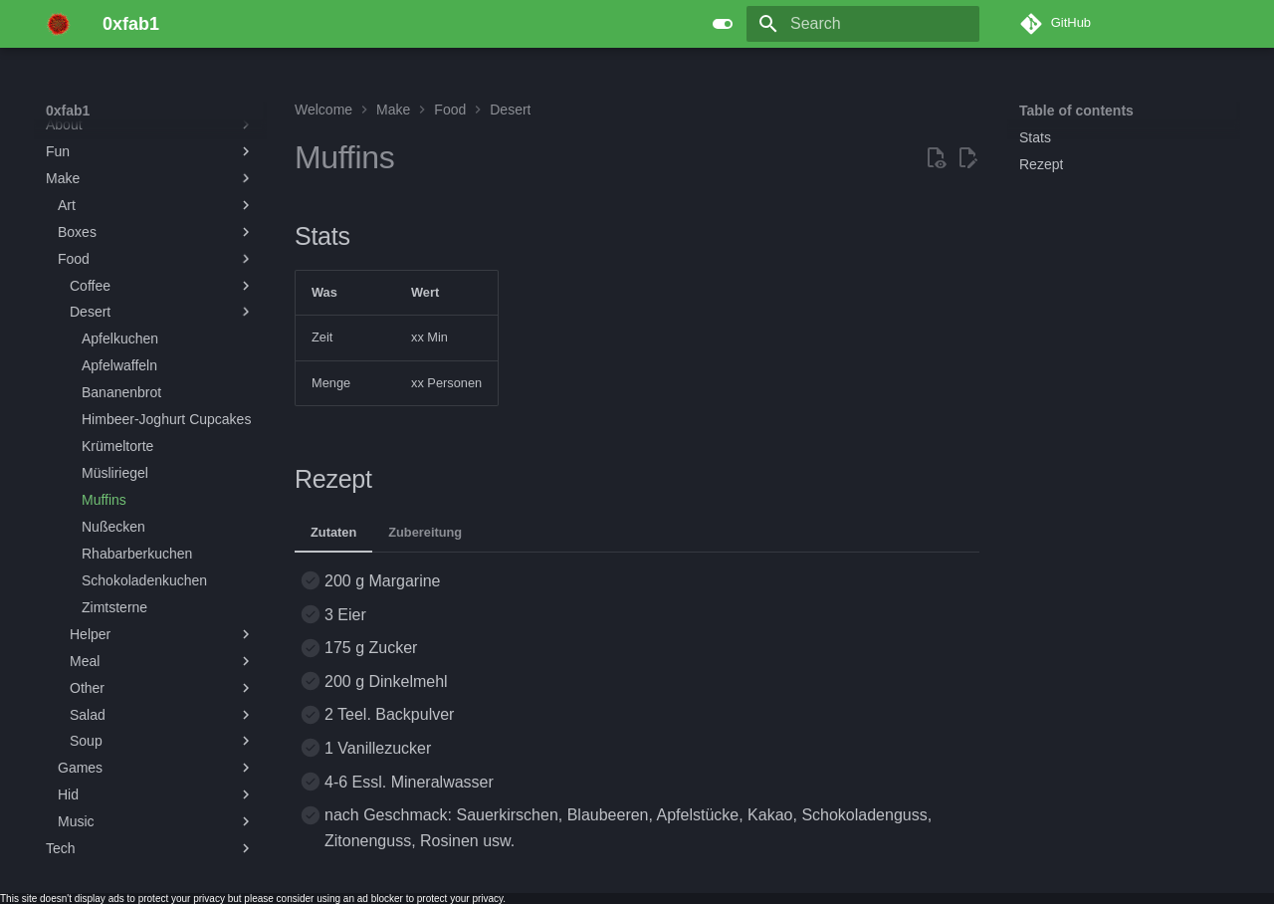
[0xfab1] (58, 24)
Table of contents (1076, 110)
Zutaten (333, 532)
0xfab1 (68, 110)
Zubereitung (425, 532)
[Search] (862, 24)
